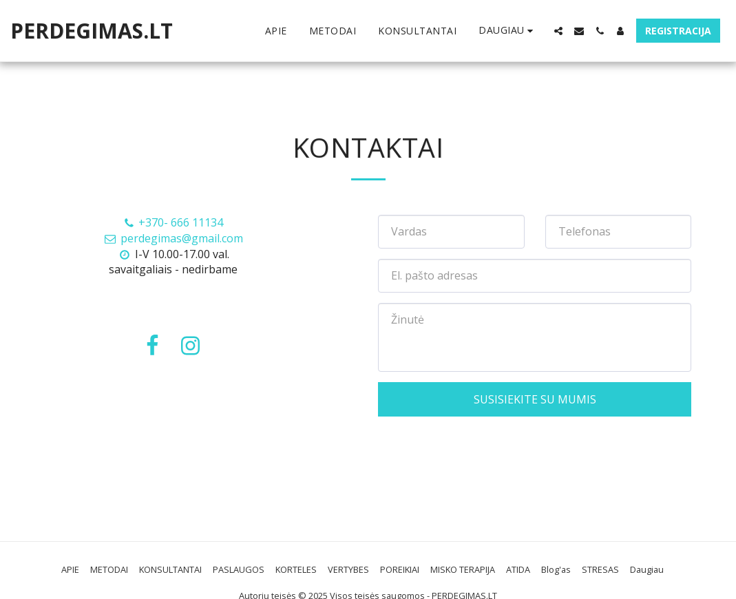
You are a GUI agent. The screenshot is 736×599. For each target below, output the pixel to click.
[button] (558, 31)
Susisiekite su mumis (535, 399)
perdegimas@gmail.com (173, 238)
